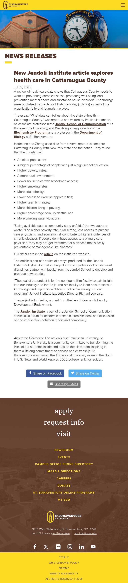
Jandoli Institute (32, 312)
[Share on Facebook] (45, 373)
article (48, 254)
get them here (60, 533)
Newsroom (64, 450)
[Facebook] (34, 548)
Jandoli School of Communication (80, 124)
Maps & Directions (64, 471)
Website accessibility (64, 573)
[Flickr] (58, 548)
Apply (64, 410)
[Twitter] (46, 548)
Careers (64, 478)
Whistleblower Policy (64, 563)
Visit (64, 433)
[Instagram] (69, 548)
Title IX (64, 557)
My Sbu (64, 500)
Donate (64, 485)
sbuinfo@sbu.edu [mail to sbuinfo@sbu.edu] (85, 533)
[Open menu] (123, 5)
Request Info (64, 422)
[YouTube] (93, 548)
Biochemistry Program (30, 133)
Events (64, 457)
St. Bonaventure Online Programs (64, 493)
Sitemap (64, 568)
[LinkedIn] (81, 548)
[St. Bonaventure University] (15, 5)
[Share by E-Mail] (64, 384)
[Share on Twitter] (85, 373)
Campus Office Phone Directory (64, 464)
